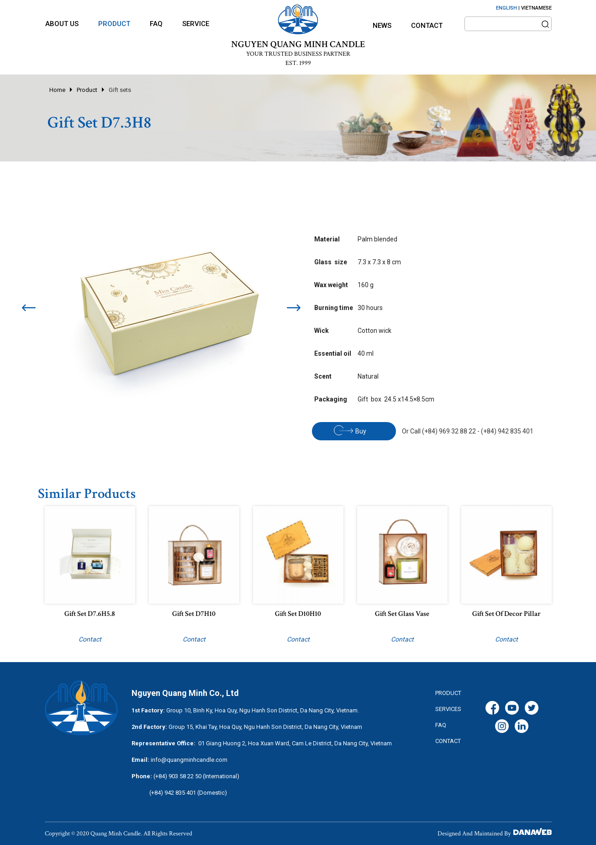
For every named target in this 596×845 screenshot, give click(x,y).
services (448, 709)
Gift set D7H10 (194, 614)
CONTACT (448, 741)
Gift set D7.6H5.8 (89, 614)
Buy (350, 430)
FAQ (440, 725)
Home (57, 89)
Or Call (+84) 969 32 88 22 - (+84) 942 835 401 (467, 431)
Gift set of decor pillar (506, 614)
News (382, 25)
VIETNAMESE (536, 8)
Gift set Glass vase (402, 614)
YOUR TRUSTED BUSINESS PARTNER (298, 54)
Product (87, 89)
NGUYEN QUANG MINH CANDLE (298, 44)
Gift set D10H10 (298, 614)
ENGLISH (506, 8)
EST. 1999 (298, 63)
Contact (427, 25)
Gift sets (120, 89)
